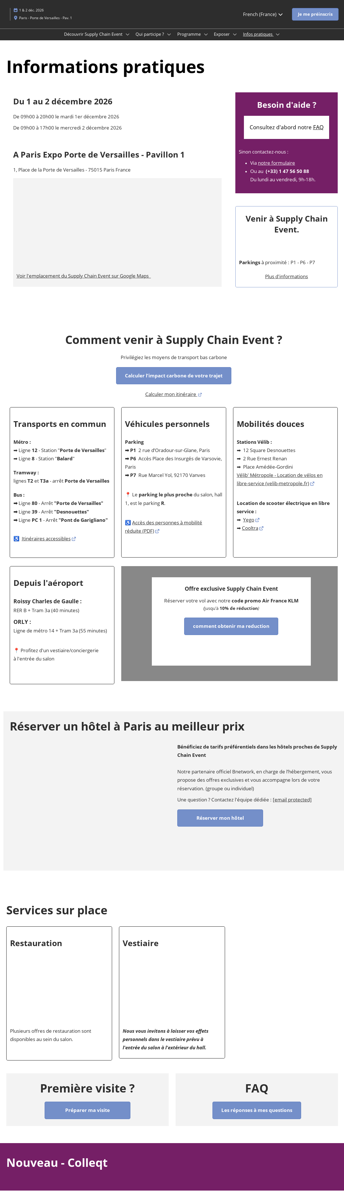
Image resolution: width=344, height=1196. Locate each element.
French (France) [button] (263, 20)
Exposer (222, 39)
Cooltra (250, 533)
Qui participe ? (150, 39)
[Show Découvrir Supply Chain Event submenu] (127, 40)
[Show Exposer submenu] (234, 40)
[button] (315, 19)
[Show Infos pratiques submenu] (277, 40)
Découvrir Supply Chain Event (94, 39)
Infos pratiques (258, 39)
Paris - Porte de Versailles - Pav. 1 (45, 23)
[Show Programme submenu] (205, 40)
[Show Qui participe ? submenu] (169, 40)
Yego (248, 525)
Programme (189, 39)
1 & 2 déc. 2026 (31, 15)
